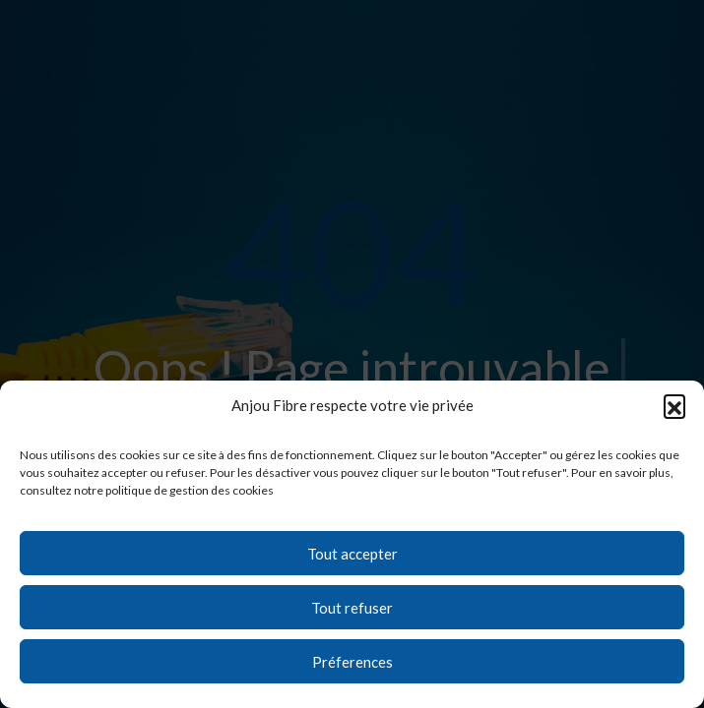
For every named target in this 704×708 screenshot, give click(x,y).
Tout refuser (352, 608)
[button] (674, 405)
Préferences (352, 662)
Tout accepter (352, 553)
